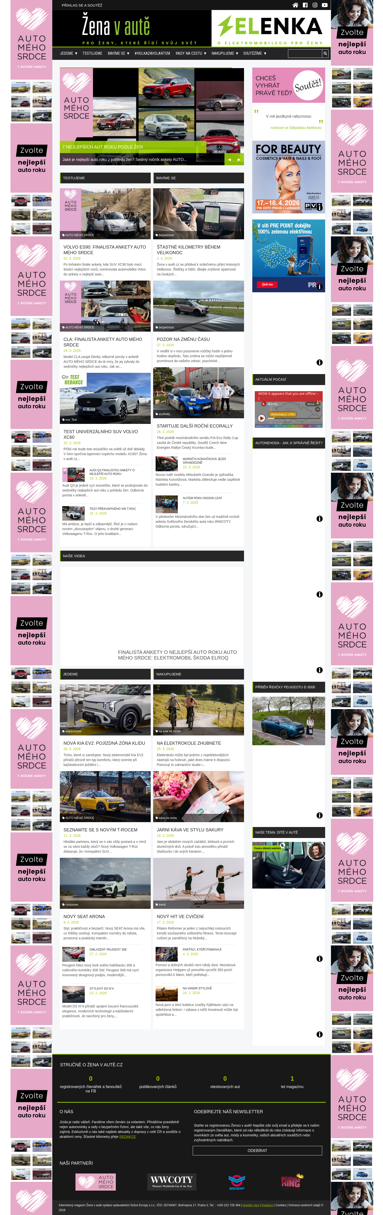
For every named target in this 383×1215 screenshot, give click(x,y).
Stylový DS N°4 (102, 988)
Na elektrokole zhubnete (189, 743)
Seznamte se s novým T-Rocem (101, 829)
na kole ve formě (170, 731)
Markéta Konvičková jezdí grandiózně (204, 460)
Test (74, 419)
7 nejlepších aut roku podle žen (102, 147)
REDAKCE (127, 1137)
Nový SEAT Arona (84, 916)
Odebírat (257, 1151)
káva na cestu (168, 818)
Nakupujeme (223, 53)
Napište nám (251, 1205)
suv (67, 419)
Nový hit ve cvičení (180, 916)
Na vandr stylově (197, 988)
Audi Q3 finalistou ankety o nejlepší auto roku (112, 472)
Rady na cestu (189, 53)
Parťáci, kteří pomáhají (202, 949)
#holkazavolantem (152, 53)
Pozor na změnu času (183, 339)
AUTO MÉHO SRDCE (79, 235)
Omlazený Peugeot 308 (108, 949)
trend (162, 904)
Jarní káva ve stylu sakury (190, 829)
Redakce (267, 1205)
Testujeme (92, 53)
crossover (71, 904)
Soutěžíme (252, 53)
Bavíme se (116, 53)
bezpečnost (166, 235)
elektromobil (73, 731)
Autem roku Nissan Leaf (202, 498)
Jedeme (66, 53)
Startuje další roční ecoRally (195, 426)
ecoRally (164, 414)
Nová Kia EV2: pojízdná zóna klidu (104, 743)
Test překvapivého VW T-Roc (113, 509)
